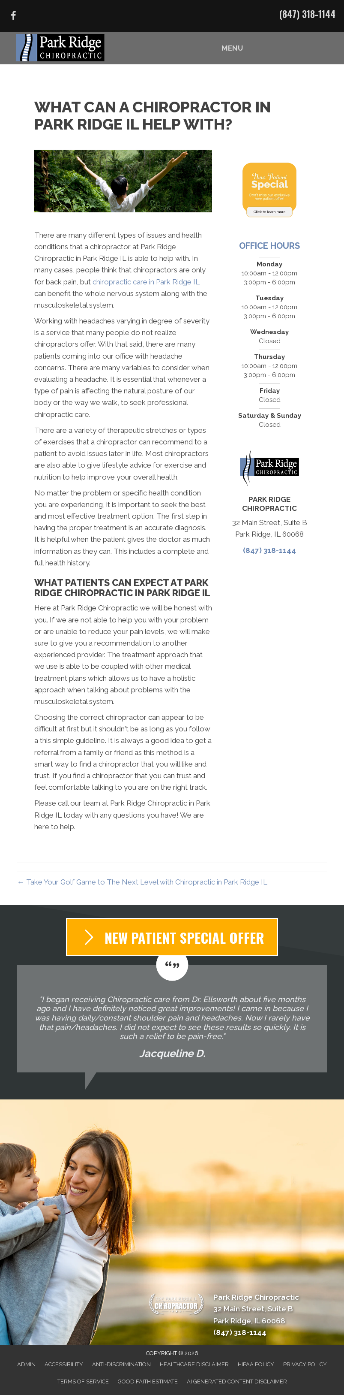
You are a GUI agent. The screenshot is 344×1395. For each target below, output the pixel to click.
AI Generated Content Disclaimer (237, 1381)
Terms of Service (83, 1381)
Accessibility (64, 1364)
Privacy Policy (305, 1364)
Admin (26, 1364)
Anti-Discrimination (121, 1364)
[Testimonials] (172, 1018)
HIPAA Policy (256, 1364)
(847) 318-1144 (307, 14)
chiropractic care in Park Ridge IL (146, 282)
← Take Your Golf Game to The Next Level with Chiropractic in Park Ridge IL (142, 882)
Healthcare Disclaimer (194, 1364)
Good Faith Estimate (148, 1381)
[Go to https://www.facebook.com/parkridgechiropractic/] (13, 17)
